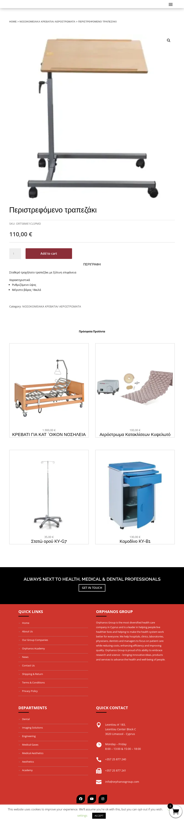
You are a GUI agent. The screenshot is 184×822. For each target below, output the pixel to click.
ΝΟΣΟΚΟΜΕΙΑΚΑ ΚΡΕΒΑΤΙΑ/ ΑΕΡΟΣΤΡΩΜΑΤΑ (47, 21)
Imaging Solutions (32, 727)
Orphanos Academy (33, 648)
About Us (27, 631)
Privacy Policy (30, 691)
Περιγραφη (92, 264)
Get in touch (92, 588)
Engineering (29, 736)
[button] (168, 40)
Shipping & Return (32, 674)
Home (13, 21)
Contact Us (28, 665)
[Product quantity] (15, 253)
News (25, 657)
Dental (26, 719)
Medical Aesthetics (32, 753)
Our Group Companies (35, 640)
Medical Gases (30, 744)
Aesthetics (28, 761)
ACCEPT (99, 815)
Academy (27, 770)
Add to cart (48, 253)
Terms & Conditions (33, 682)
